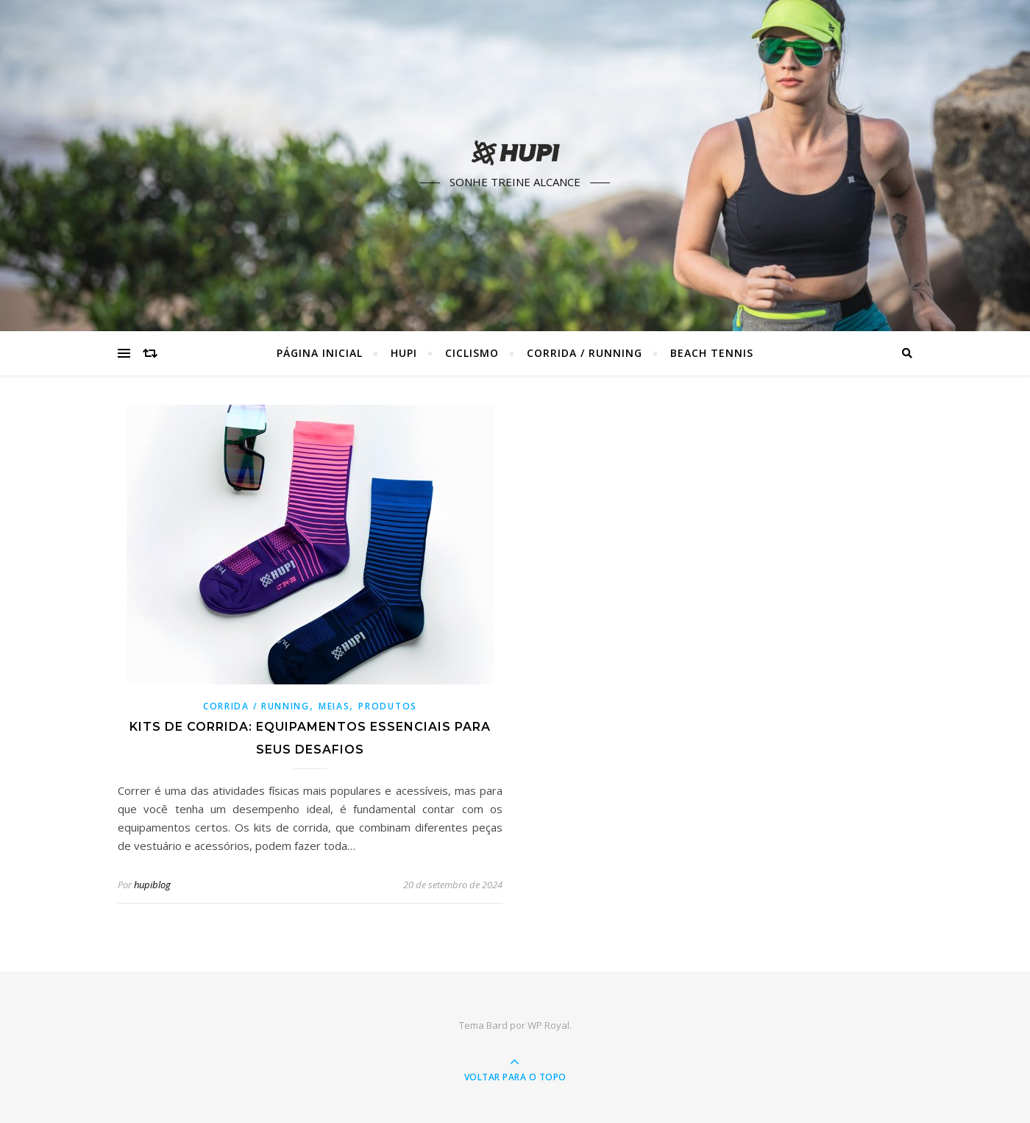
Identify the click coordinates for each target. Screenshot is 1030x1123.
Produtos (387, 706)
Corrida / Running (584, 353)
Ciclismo (472, 353)
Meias (334, 706)
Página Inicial (320, 353)
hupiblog (152, 884)
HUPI (404, 353)
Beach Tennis (711, 353)
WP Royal (548, 1025)
